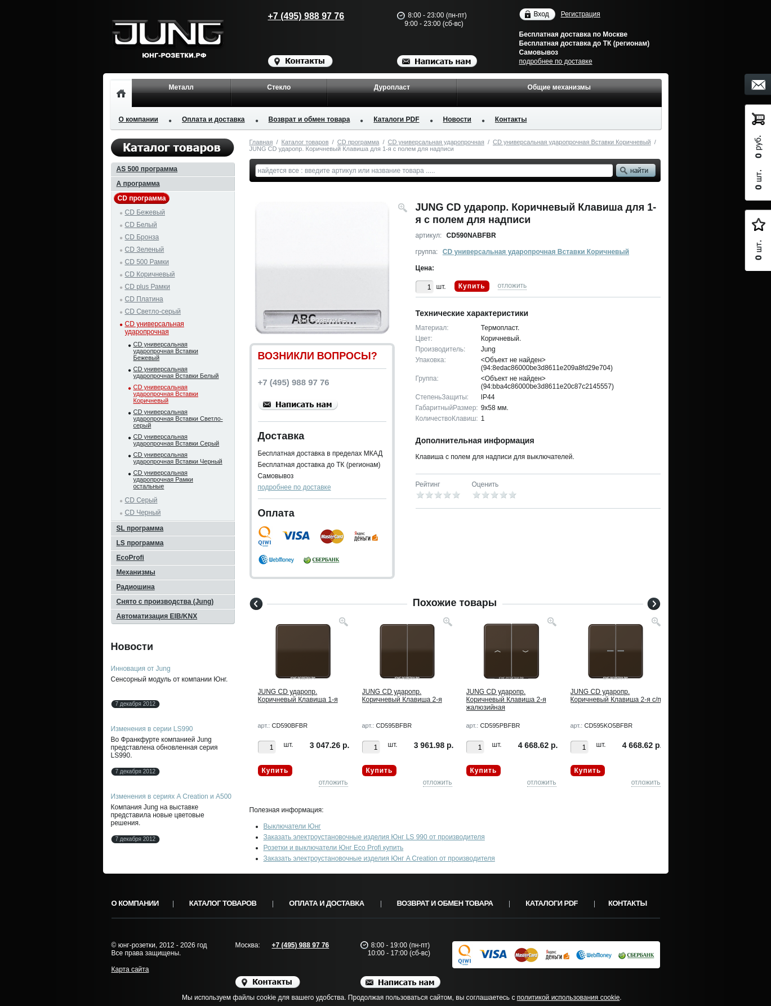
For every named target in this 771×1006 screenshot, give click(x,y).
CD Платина (144, 299)
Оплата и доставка (213, 119)
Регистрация (580, 14)
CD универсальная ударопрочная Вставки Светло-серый (178, 418)
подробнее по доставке (555, 61)
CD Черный (143, 513)
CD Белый (141, 225)
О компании (139, 119)
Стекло (279, 87)
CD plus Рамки (148, 287)
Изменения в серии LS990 (152, 729)
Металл (181, 87)
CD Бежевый (145, 212)
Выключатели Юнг (292, 826)
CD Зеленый (144, 249)
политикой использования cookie (568, 997)
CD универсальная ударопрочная (436, 142)
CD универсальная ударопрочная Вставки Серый (176, 440)
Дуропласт (392, 87)
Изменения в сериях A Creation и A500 (171, 796)
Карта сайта (130, 969)
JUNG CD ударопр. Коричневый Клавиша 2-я (402, 696)
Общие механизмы (559, 87)
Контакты (511, 119)
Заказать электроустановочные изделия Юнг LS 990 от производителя (374, 837)
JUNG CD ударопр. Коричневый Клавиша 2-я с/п (616, 696)
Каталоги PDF (396, 119)
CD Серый (141, 500)
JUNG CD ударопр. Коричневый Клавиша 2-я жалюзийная (506, 699)
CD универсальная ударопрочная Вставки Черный (177, 458)
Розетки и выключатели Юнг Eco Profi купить (334, 848)
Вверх (704, 970)
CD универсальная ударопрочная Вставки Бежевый (165, 351)
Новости (457, 119)
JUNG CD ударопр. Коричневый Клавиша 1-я (298, 696)
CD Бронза (142, 237)
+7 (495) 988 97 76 (295, 16)
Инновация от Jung (141, 669)
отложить (512, 286)
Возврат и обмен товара (309, 119)
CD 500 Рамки (147, 262)
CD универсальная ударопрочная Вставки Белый (176, 372)
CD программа (358, 142)
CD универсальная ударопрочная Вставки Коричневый (572, 142)
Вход (541, 14)
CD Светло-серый (153, 311)
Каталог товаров (305, 142)
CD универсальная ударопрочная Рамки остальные (163, 479)
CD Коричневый (150, 274)
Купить (471, 286)
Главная (261, 142)
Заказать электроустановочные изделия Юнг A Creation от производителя (379, 858)
